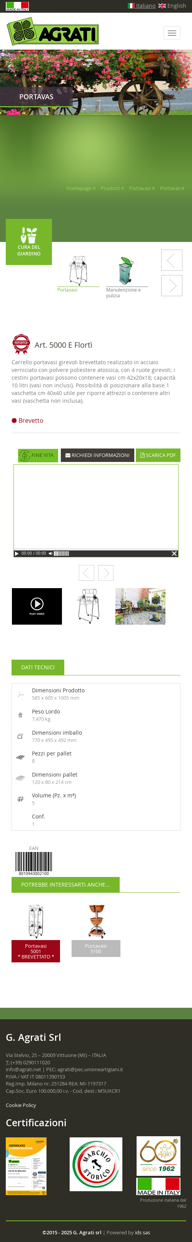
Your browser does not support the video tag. (96, 511)
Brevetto (27, 420)
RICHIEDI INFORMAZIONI (97, 455)
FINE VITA (36, 456)
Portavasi (140, 188)
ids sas (142, 1232)
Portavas (171, 188)
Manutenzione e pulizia (123, 292)
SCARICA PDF (158, 455)
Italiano (142, 5)
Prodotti (110, 188)
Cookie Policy (21, 1105)
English (172, 5)
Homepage (79, 188)
